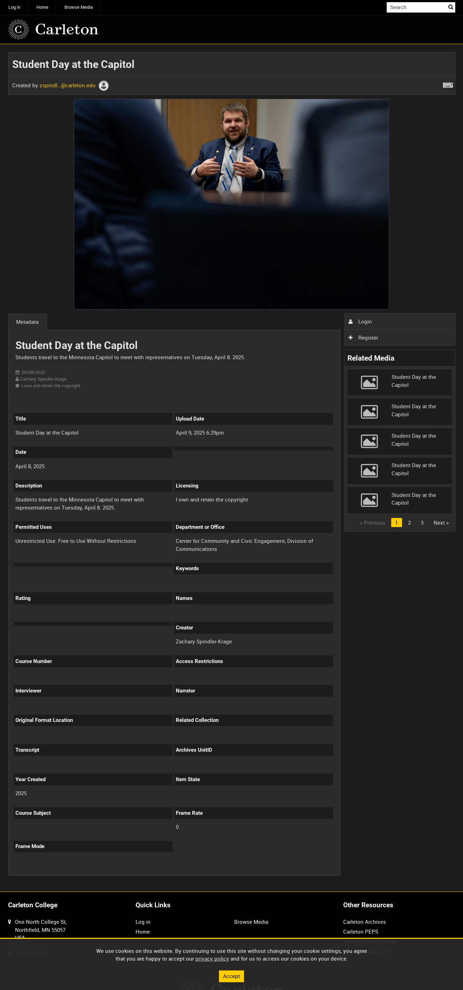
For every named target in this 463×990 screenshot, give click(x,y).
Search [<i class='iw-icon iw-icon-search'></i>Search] (451, 6)
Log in (14, 7)
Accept (231, 975)
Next (441, 522)
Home (42, 7)
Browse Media (78, 7)
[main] (231, 468)
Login (360, 321)
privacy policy (212, 958)
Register (363, 337)
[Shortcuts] (448, 83)
